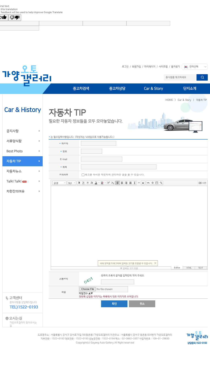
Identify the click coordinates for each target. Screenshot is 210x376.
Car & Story (153, 89)
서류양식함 (14, 141)
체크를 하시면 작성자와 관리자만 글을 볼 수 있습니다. (115, 174)
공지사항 (12, 131)
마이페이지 (149, 66)
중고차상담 (117, 89)
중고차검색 (81, 89)
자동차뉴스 (14, 171)
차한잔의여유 (15, 191)
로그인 (125, 66)
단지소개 (189, 89)
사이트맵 (163, 66)
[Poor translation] (14, 17)
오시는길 (22, 322)
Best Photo (14, 151)
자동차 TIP (13, 161)
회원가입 (136, 66)
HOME (169, 100)
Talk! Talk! (16, 181)
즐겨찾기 (175, 66)
